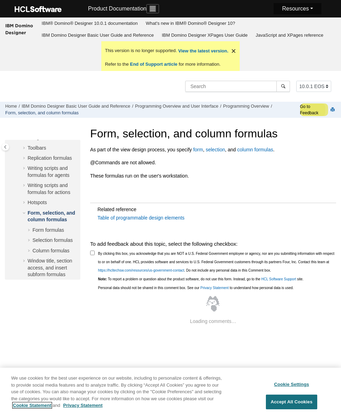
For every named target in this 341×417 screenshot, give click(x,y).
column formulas (255, 149)
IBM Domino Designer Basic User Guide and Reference (98, 35)
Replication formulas (50, 158)
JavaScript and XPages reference (290, 35)
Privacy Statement (214, 288)
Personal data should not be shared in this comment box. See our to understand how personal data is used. (196, 288)
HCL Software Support (278, 279)
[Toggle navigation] (152, 8)
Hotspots (37, 202)
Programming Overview (246, 106)
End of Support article (154, 64)
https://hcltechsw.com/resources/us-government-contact (141, 270)
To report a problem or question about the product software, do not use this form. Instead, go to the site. (201, 279)
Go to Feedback (309, 109)
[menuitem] (90, 23)
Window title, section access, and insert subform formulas (50, 267)
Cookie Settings (291, 388)
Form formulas (48, 230)
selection (215, 149)
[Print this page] (333, 110)
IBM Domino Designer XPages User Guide (205, 35)
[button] (25, 148)
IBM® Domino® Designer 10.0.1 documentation (90, 23)
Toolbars (37, 148)
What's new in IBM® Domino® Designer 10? (190, 23)
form (198, 149)
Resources (295, 9)
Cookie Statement (32, 409)
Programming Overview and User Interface (176, 106)
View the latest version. (202, 50)
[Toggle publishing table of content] (5, 147)
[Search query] (237, 86)
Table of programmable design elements (140, 218)
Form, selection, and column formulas (42, 112)
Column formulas (51, 250)
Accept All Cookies (292, 406)
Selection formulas (52, 240)
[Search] (283, 86)
